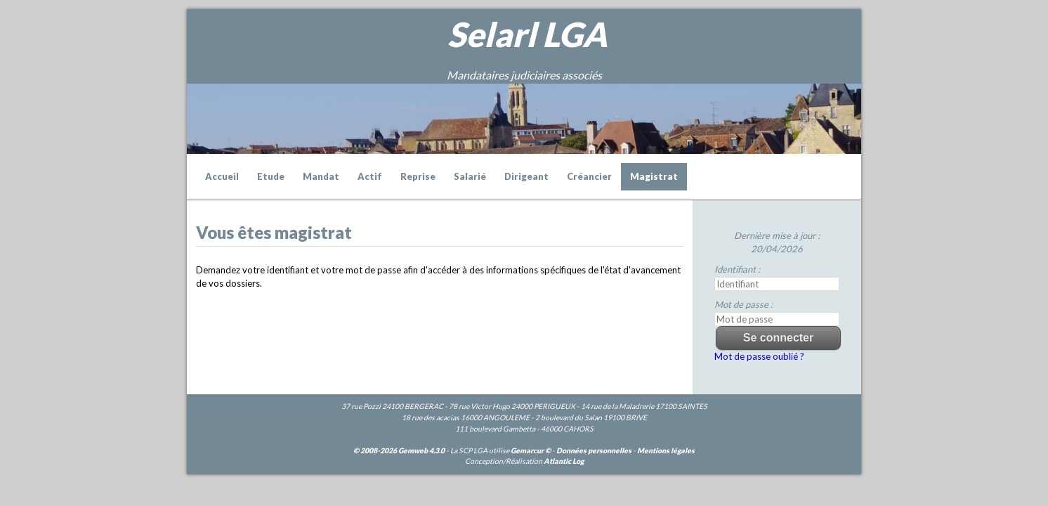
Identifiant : (737, 269)
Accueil (222, 176)
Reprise (417, 176)
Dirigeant (526, 176)
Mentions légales (666, 450)
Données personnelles (593, 450)
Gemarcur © (531, 450)
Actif (370, 176)
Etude (270, 176)
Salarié (470, 176)
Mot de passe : (743, 304)
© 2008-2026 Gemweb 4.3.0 (399, 450)
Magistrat (654, 176)
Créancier (589, 176)
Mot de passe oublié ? (759, 356)
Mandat (321, 176)
